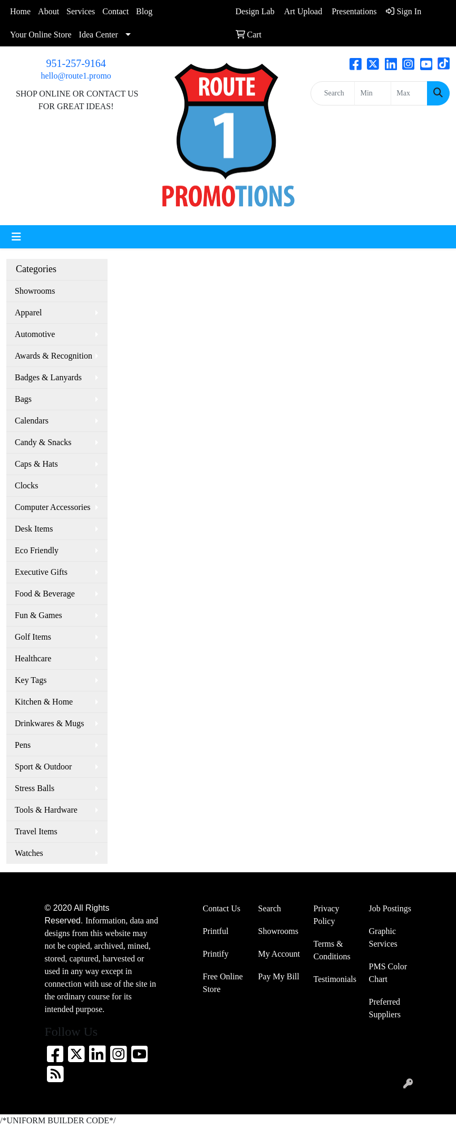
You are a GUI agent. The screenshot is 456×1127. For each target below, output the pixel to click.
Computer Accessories (53, 507)
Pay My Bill (278, 976)
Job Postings (390, 908)
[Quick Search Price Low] (372, 93)
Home (20, 11)
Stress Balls (34, 788)
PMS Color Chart (388, 973)
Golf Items (33, 636)
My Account (279, 953)
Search (270, 908)
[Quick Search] (333, 93)
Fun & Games (38, 615)
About (48, 11)
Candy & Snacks (43, 442)
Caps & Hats (36, 463)
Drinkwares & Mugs (49, 723)
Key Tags (30, 680)
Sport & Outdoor (43, 766)
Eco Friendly (37, 550)
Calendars (31, 420)
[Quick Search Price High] (409, 93)
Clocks (26, 485)
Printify (216, 953)
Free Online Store (223, 983)
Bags (23, 398)
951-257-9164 (76, 63)
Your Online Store (41, 34)
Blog (144, 11)
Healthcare (33, 658)
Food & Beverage (45, 593)
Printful (216, 931)
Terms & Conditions (332, 950)
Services (80, 11)
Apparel (28, 312)
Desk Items (34, 528)
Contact (115, 11)
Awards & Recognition (53, 355)
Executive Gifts (41, 571)
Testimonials (335, 979)
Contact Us (222, 908)
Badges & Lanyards (48, 377)
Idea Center (98, 34)
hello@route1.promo (76, 75)
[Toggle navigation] (16, 236)
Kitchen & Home (44, 701)
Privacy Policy (326, 915)
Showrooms (35, 290)
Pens (23, 744)
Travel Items (36, 831)
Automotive (35, 334)
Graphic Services (383, 937)
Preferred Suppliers (385, 1008)
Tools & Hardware (46, 809)
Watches (29, 853)
